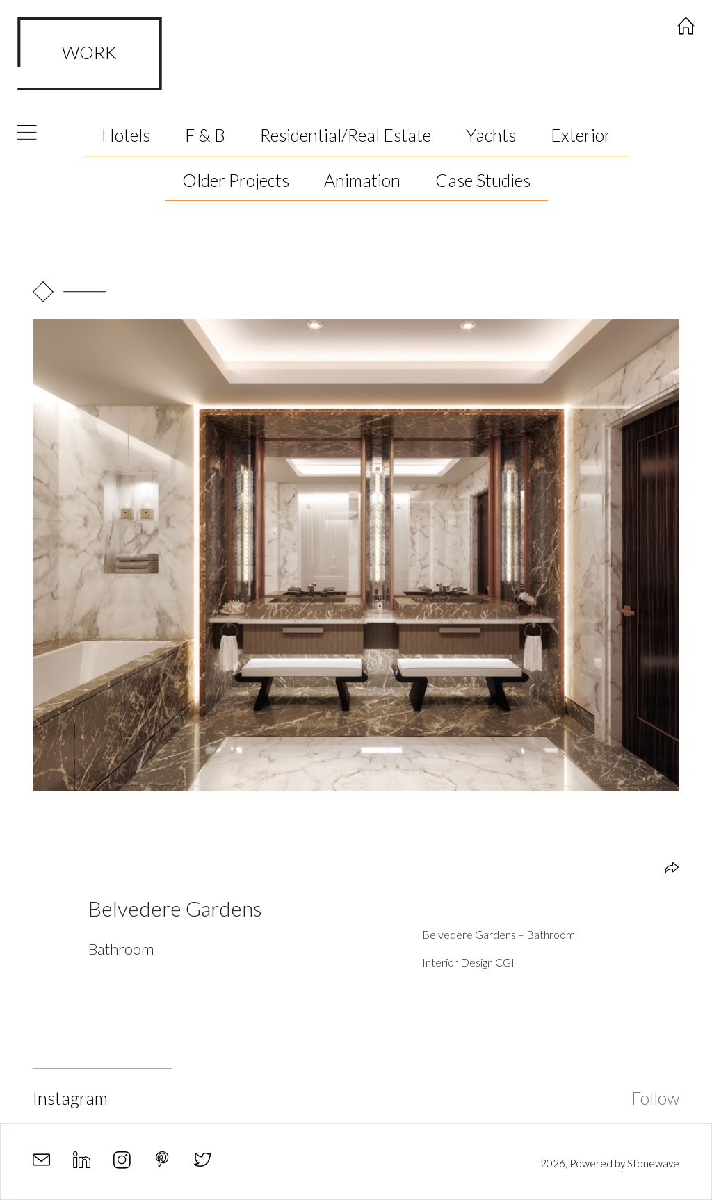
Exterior (581, 134)
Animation (362, 180)
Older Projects (235, 180)
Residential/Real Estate (345, 134)
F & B (205, 134)
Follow (655, 1097)
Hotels (126, 134)
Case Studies (483, 180)
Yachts (491, 134)
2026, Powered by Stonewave (609, 1163)
